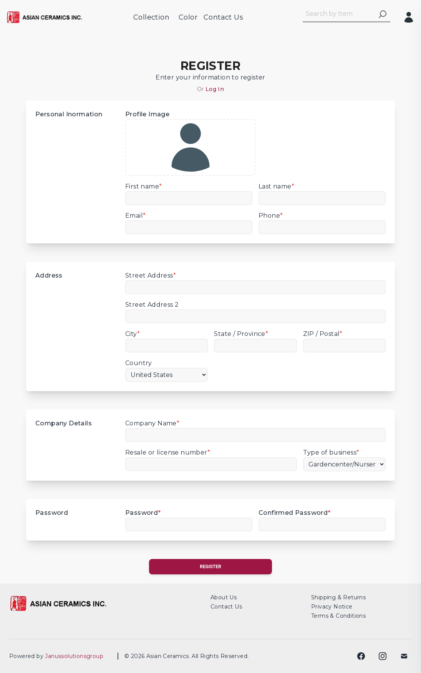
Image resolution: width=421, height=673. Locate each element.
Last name (276, 186)
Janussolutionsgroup (76, 656)
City (132, 333)
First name (143, 186)
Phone (271, 215)
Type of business (331, 452)
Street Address (150, 275)
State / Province (241, 333)
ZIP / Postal (323, 333)
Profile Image (190, 143)
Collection (151, 17)
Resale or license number (167, 452)
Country (138, 363)
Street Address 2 (152, 304)
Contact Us (223, 17)
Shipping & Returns (338, 597)
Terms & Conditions (338, 615)
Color (188, 17)
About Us (223, 597)
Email (135, 215)
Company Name (152, 423)
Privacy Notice (332, 606)
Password (143, 512)
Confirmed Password (295, 512)
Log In (215, 89)
